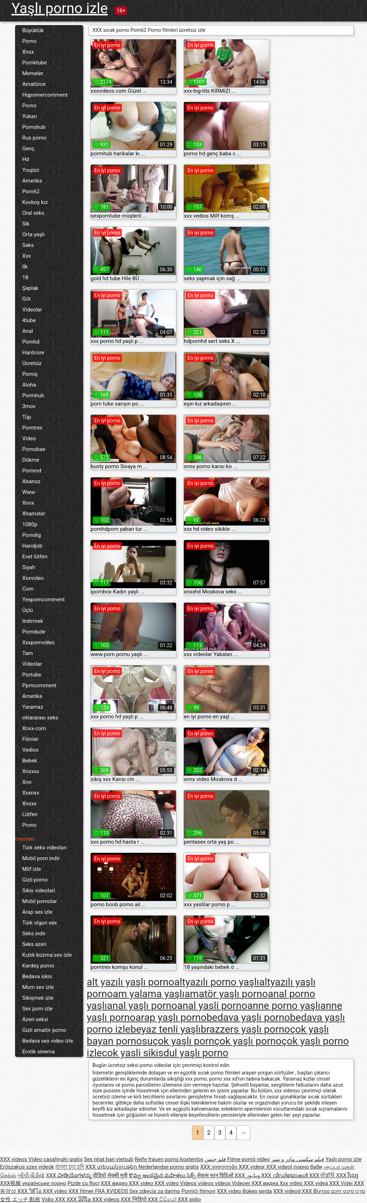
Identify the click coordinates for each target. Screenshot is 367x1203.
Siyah (28, 567)
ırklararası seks (40, 717)
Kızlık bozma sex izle (47, 955)
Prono (29, 825)
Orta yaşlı (33, 234)
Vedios (30, 750)
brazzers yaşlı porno (245, 1029)
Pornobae (33, 449)
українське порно (44, 1183)
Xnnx (28, 503)
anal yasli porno (212, 1006)
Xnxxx (29, 803)
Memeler (32, 73)
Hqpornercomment (44, 95)
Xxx (26, 256)
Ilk (25, 266)
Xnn (27, 782)
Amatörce (34, 84)
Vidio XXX (54, 1199)
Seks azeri (34, 944)
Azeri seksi (35, 1019)
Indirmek (32, 621)
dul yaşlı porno (195, 1053)
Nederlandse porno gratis (168, 1167)
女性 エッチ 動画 (20, 1199)
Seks (28, 245)
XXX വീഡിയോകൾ (285, 1175)
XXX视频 (11, 1183)
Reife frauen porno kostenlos (169, 1159)
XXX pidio (189, 1199)
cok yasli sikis (132, 1053)
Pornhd (30, 342)
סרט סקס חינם (348, 1191)
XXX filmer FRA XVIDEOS (98, 1191)
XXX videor (252, 1167)
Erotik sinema (38, 1051)
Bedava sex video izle (47, 1041)
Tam (27, 653)
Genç (28, 148)
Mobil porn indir (40, 858)
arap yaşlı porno (170, 1017)
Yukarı (29, 116)
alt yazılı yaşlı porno (130, 982)
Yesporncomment (43, 599)
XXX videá (316, 1183)
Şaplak (30, 288)
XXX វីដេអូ (347, 1175)
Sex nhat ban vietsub (108, 1159)
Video (29, 438)
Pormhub (33, 395)
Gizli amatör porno (44, 1030)
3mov (28, 406)
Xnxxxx (30, 771)
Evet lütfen (34, 556)
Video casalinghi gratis (55, 1159)
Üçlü (27, 610)
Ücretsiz (32, 363)
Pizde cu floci (83, 1183)
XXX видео (115, 1183)
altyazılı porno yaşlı (216, 982)
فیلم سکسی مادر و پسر (297, 1159)
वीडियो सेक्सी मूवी (110, 1175)
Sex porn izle (37, 1008)
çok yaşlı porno (248, 1041)
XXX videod (287, 1191)
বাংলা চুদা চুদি (69, 1167)
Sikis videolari (38, 890)
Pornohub (34, 127)
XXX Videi (341, 1183)
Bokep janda (257, 1191)
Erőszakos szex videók (27, 1167)
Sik (25, 223)
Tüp (26, 417)
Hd (25, 159)
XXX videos (14, 1159)
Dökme (30, 460)
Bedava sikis (37, 976)
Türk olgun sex (39, 923)
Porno (29, 41)
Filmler (30, 739)
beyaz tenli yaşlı (165, 1029)
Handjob (32, 546)
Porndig (31, 535)
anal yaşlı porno (142, 1006)
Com (27, 589)
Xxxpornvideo (38, 642)
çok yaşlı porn (183, 1041)
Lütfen (29, 814)
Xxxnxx (30, 793)
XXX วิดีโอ (30, 1191)
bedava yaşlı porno (248, 1017)
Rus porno (34, 138)
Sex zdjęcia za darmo (154, 1191)
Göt (26, 299)
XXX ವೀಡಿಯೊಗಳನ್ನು (69, 1175)
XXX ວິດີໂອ (79, 1199)
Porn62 (30, 191)
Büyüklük (33, 30)
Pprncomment (39, 685)
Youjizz (30, 170)
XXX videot (280, 1167)
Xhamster (34, 513)
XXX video (142, 1183)
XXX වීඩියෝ (163, 1199)
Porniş (30, 374)
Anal (27, 331)
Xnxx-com (34, 728)
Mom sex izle (38, 987)
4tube (29, 320)
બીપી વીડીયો (31, 1175)
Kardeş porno (38, 965)
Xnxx (28, 52)
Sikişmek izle (37, 998)
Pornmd (31, 470)
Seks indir (34, 933)
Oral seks (33, 213)
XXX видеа (266, 1183)
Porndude (33, 632)
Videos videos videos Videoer (216, 1183)
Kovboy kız (35, 202)
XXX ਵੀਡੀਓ (322, 1175)
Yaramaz (32, 707)
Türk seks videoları (44, 847)
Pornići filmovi (198, 1191)
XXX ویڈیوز (248, 1175)
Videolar (32, 309)
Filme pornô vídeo (248, 1159)
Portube (31, 674)
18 (25, 277)
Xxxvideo (33, 578)
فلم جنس (215, 1159)
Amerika (32, 181)
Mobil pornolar (39, 901)
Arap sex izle (37, 912)
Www (28, 492)
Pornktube (34, 62)
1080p (29, 524)
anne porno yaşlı (283, 1006)
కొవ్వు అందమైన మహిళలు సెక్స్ (163, 1175)
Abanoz (31, 481)
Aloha (29, 385)
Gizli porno (35, 880)
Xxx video (292, 1183)
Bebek (29, 760)
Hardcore (33, 352)
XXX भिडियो (134, 1199)
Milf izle (31, 869)
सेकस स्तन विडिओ (216, 1175)
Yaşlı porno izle (59, 8)
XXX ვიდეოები (219, 1167)
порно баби (308, 1167)
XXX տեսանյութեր (112, 1167)
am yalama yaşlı (149, 994)
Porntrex (32, 428)
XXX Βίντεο (316, 1191)
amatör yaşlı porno (226, 994)
